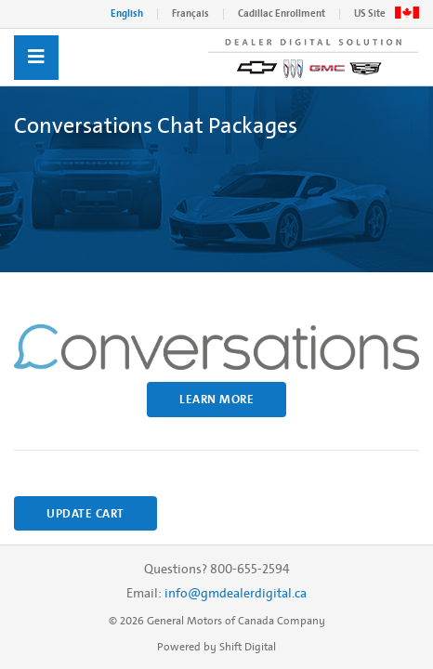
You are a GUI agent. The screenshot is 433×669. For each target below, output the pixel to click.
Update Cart (85, 513)
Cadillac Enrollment (281, 13)
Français (190, 13)
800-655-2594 (250, 569)
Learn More (216, 399)
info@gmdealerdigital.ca (235, 593)
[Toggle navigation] (36, 57)
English (127, 13)
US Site (370, 13)
